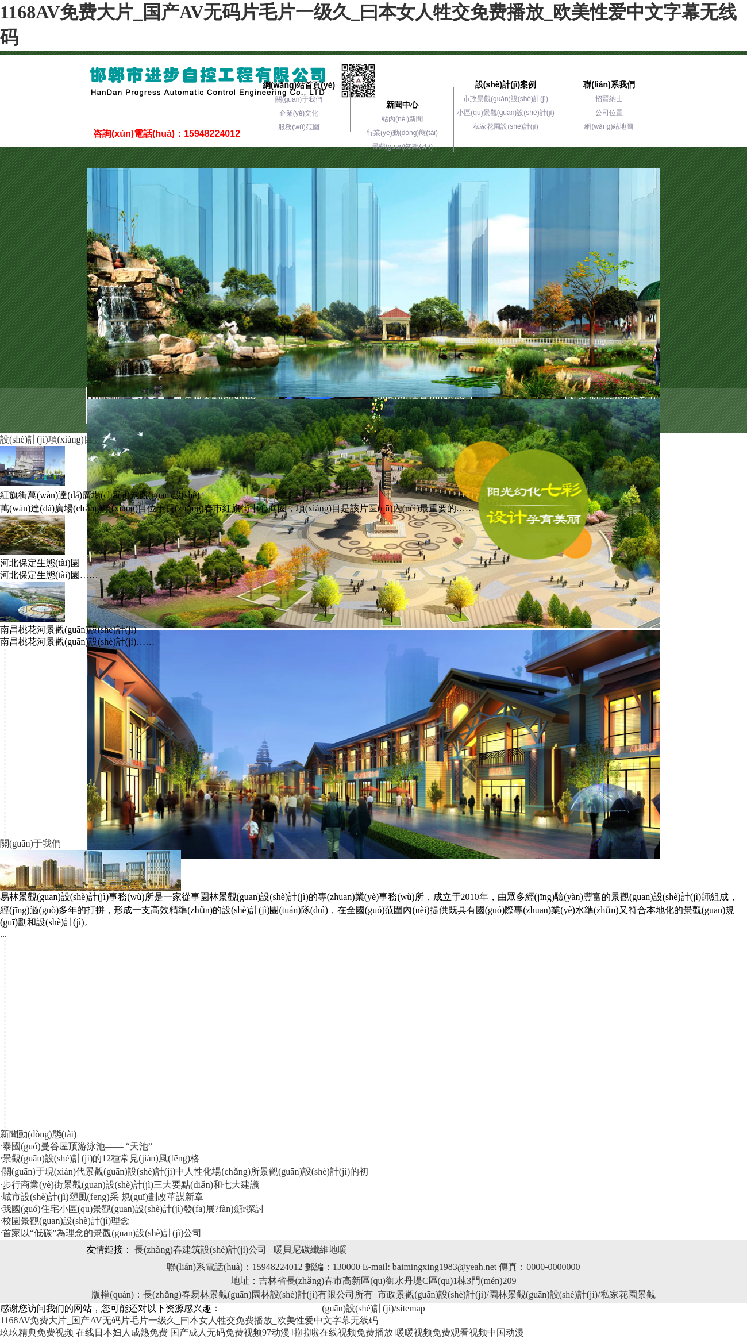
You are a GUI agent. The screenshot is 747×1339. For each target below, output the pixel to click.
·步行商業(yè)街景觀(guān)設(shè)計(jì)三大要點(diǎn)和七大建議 (129, 1185)
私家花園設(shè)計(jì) (505, 126)
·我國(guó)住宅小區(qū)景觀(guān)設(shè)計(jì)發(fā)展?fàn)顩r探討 (132, 1209)
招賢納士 (609, 99)
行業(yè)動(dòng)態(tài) (402, 133)
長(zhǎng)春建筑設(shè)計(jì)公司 (200, 1250)
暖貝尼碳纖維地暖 (310, 1250)
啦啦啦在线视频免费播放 (342, 1332)
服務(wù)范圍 (298, 127)
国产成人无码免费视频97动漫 (230, 1332)
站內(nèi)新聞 (402, 119)
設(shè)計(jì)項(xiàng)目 (46, 439)
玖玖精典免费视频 (37, 1332)
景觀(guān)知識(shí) (402, 147)
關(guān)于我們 (299, 99)
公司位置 (609, 113)
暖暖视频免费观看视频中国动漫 (459, 1332)
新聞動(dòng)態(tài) (38, 1134)
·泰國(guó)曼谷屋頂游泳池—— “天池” (76, 1146)
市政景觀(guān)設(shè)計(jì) (505, 99)
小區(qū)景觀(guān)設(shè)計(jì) (505, 113)
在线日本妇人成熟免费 (122, 1332)
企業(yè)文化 (299, 113)
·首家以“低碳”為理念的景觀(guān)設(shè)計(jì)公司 (101, 1233)
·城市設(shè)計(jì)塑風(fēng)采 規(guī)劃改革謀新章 (101, 1197)
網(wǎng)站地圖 (608, 126)
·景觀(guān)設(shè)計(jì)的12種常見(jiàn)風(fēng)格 (99, 1158)
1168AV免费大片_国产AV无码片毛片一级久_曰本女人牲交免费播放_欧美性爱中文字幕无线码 (189, 1320)
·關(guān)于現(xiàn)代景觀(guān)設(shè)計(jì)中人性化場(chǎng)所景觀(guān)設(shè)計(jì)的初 (184, 1171)
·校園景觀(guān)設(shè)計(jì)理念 (64, 1221)
